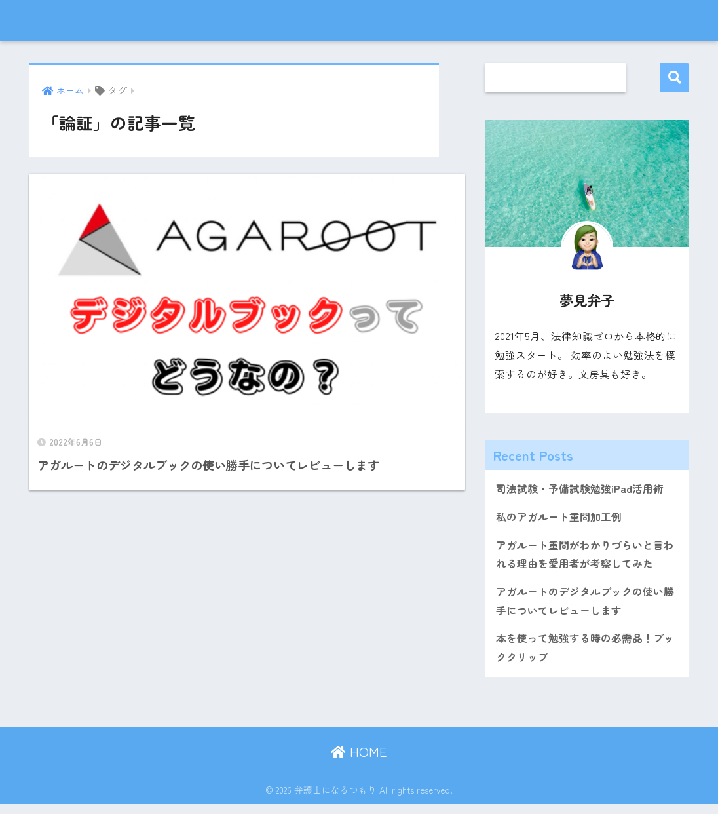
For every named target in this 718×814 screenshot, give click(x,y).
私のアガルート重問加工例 (563, 519)
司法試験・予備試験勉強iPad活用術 (584, 489)
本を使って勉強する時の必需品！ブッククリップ (585, 657)
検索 (674, 77)
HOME (359, 761)
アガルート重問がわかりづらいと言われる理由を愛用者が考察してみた (585, 559)
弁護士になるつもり (103, 20)
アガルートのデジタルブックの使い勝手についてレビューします (585, 608)
